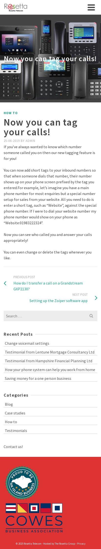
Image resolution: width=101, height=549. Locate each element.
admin (30, 141)
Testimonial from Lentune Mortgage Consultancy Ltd (49, 352)
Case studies (15, 413)
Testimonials (16, 430)
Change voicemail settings (27, 343)
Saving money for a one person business (38, 378)
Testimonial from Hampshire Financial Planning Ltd (48, 360)
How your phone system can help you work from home (50, 369)
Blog (9, 404)
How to (11, 113)
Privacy (81, 543)
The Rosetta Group (65, 543)
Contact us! (13, 446)
